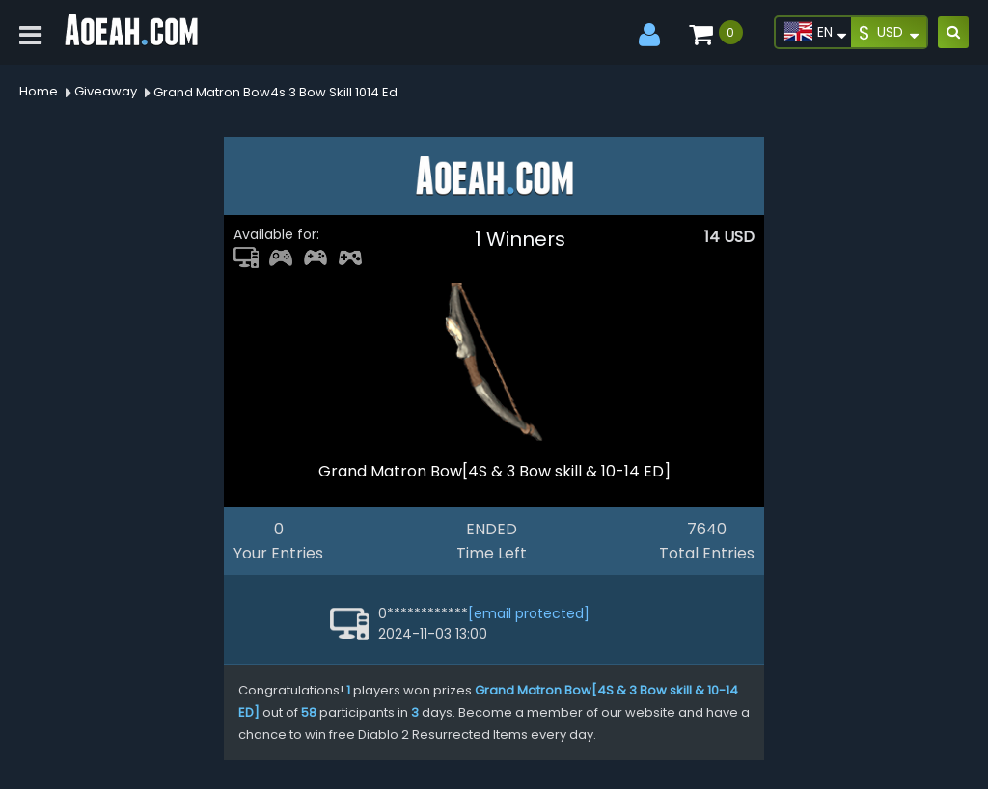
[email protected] (529, 613)
